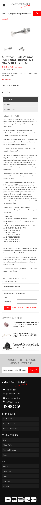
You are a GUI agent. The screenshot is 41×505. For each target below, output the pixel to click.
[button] (20, 13)
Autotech (5, 19)
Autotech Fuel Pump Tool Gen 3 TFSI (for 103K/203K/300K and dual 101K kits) (26, 324)
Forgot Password (31, 308)
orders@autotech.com (13, 398)
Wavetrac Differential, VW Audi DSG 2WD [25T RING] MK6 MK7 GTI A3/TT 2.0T (26, 346)
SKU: (3, 69)
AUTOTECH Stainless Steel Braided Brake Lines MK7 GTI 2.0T (25, 335)
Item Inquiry (8, 92)
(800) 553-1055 (11, 390)
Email (6, 297)
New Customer (17, 308)
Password (7, 301)
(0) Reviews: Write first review (12, 67)
